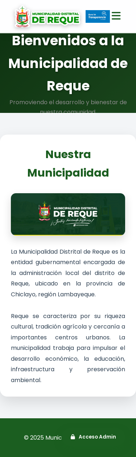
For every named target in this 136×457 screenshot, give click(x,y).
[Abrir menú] (116, 16)
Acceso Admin (93, 436)
